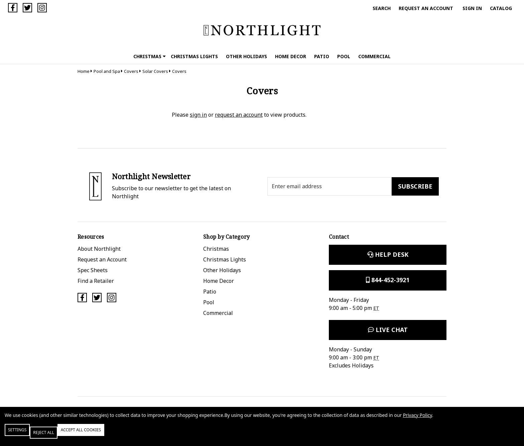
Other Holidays (246, 56)
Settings (24, 435)
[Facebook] (12, 7)
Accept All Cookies (115, 435)
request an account (239, 114)
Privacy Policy (417, 420)
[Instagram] (42, 7)
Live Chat (388, 330)
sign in (198, 114)
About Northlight (99, 248)
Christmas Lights (194, 56)
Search (382, 8)
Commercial (374, 56)
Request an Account (426, 8)
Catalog (501, 8)
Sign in (472, 8)
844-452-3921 (387, 280)
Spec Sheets (93, 270)
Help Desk (387, 254)
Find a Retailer (96, 281)
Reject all (63, 435)
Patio (321, 56)
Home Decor (290, 56)
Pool (343, 56)
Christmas (149, 56)
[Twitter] (27, 7)
